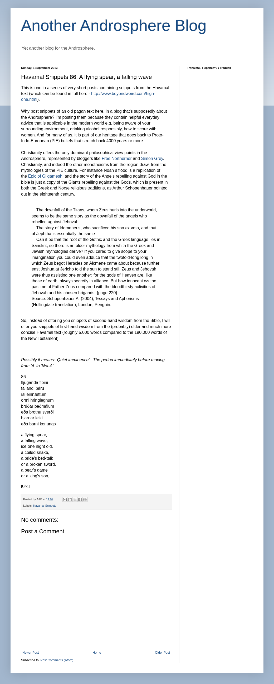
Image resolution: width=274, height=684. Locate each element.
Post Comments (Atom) (56, 660)
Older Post (162, 652)
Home (97, 652)
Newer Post (30, 652)
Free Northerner (117, 158)
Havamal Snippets (44, 505)
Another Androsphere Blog (114, 25)
